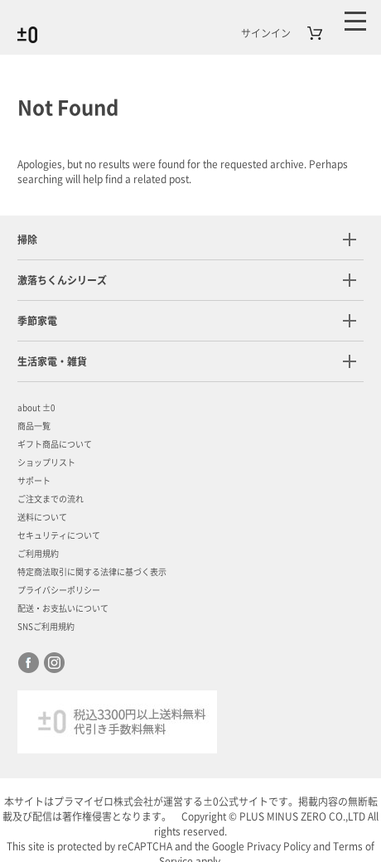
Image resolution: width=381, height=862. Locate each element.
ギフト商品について (54, 444)
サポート (34, 481)
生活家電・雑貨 (52, 361)
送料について (42, 517)
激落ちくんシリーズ (62, 280)
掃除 (27, 240)
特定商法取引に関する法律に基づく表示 (91, 572)
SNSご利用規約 (46, 626)
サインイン (266, 33)
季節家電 (37, 321)
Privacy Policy (279, 846)
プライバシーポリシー (58, 590)
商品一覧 (34, 426)
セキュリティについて (58, 535)
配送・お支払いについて (63, 608)
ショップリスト (46, 462)
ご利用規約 (38, 554)
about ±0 (36, 408)
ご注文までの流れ (50, 499)
